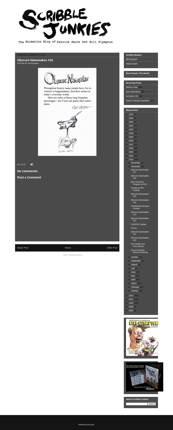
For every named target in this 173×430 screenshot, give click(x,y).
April (133, 279)
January (135, 291)
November (136, 166)
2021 (131, 129)
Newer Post (22, 248)
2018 (131, 141)
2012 (131, 295)
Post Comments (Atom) (72, 255)
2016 (131, 148)
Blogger (91, 425)
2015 (131, 152)
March (134, 283)
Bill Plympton (131, 59)
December (136, 163)
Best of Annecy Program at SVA (139, 183)
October (135, 257)
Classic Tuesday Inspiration (137, 101)
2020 (131, 133)
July (133, 268)
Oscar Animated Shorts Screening (139, 251)
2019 (131, 137)
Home (68, 248)
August (134, 264)
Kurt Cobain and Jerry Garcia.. (138, 245)
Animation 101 (132, 96)
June (133, 272)
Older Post (112, 248)
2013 (131, 159)
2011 (131, 299)
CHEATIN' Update (138, 224)
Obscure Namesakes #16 (35, 60)
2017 (131, 144)
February (135, 287)
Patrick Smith (131, 64)
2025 (131, 114)
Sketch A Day (131, 87)
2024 (131, 118)
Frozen (134, 228)
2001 (131, 310)
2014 (131, 156)
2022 (131, 126)
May (133, 276)
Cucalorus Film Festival (137, 189)
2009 (131, 307)
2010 (131, 303)
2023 (131, 122)
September (136, 261)
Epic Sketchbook (133, 92)
